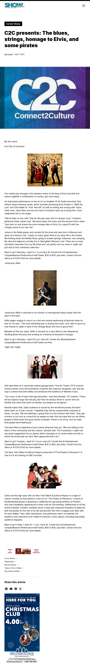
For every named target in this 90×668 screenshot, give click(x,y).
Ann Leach (8, 54)
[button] (83, 5)
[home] (14, 5)
